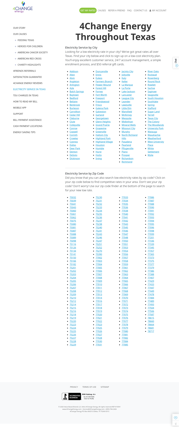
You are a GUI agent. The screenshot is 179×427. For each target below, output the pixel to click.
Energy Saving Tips (24, 132)
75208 (73, 291)
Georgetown (102, 118)
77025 (99, 327)
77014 (99, 297)
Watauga (152, 131)
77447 (151, 287)
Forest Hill (101, 88)
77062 (125, 271)
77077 (125, 321)
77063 (125, 274)
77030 (99, 341)
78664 (151, 324)
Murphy (126, 131)
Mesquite (126, 118)
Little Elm (126, 108)
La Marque (127, 84)
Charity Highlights (29, 64)
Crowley (74, 138)
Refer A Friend (116, 10)
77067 (125, 287)
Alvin (72, 78)
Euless (99, 78)
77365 (151, 254)
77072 (125, 304)
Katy (124, 78)
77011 (99, 287)
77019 (99, 311)
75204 (73, 277)
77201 (151, 237)
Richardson (127, 158)
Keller (125, 81)
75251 (99, 244)
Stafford (152, 108)
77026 (99, 331)
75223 (73, 324)
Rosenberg (153, 78)
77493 (151, 304)
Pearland (126, 145)
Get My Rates (88, 10)
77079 (125, 327)
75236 (99, 217)
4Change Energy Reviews (27, 83)
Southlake (153, 101)
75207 (73, 287)
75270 (99, 250)
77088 (151, 204)
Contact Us (140, 10)
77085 (125, 344)
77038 (125, 210)
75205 (73, 281)
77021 (99, 317)
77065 (125, 281)
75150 (73, 257)
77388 (151, 274)
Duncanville (102, 71)
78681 (151, 327)
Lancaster (127, 94)
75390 (99, 254)
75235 (99, 214)
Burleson (74, 108)
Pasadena (127, 141)
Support (18, 113)
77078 (125, 324)
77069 (125, 294)
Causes (102, 10)
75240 (99, 227)
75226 (73, 334)
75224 (73, 327)
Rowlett (152, 84)
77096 (151, 227)
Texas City (153, 118)
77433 (151, 284)
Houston (100, 145)
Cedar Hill (75, 114)
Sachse (151, 88)
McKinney (127, 114)
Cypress (74, 141)
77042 (125, 220)
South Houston (155, 98)
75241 (99, 230)
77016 (99, 301)
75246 (99, 237)
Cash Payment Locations (27, 126)
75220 (73, 321)
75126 (73, 247)
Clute (72, 121)
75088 (73, 234)
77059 (125, 264)
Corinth (73, 135)
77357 (151, 250)
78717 (151, 331)
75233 (99, 207)
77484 (151, 297)
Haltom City (102, 135)
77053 (125, 247)
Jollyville (126, 74)
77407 (151, 277)
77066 (125, 284)
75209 (73, 294)
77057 (125, 257)
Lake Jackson (128, 91)
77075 (125, 314)
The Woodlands (156, 125)
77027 (99, 334)
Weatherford (154, 138)
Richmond (127, 161)
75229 (73, 344)
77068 (125, 291)
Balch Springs (77, 91)
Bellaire (73, 101)
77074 (125, 311)
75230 (99, 197)
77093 (151, 217)
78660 (151, 321)
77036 (125, 207)
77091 (151, 210)
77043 (125, 224)
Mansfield (127, 111)
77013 (99, 294)
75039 (73, 200)
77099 (151, 234)
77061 (125, 267)
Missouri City (128, 128)
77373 (151, 257)
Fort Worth (101, 94)
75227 (73, 338)
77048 (125, 237)
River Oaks (153, 71)
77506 (151, 311)
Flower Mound (103, 84)
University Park (155, 128)
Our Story (19, 27)
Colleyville (75, 125)
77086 (151, 197)
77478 (151, 294)
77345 (151, 247)
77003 (99, 261)
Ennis (98, 74)
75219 (73, 317)
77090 (151, 207)
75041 (73, 204)
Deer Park (75, 148)
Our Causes (20, 34)
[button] (175, 417)
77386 (151, 271)
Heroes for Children (30, 46)
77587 (151, 314)
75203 (73, 274)
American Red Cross (29, 58)
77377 (151, 264)
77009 (99, 281)
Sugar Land (154, 111)
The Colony (153, 121)
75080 (73, 224)
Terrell (151, 114)
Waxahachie (154, 135)
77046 (125, 230)
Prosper (126, 155)
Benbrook (75, 104)
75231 (99, 200)
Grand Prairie (103, 125)
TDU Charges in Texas (25, 95)
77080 (125, 331)
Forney (99, 91)
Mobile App (19, 107)
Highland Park (103, 138)
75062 (73, 217)
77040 (125, 214)
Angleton (74, 81)
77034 (125, 200)
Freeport (100, 98)
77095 (151, 224)
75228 (73, 341)
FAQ (129, 10)
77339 (151, 244)
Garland (100, 114)
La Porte (126, 88)
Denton (73, 151)
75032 (73, 197)
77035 (125, 204)
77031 (99, 344)
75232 (99, 204)
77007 (99, 274)
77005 (99, 267)
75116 (73, 244)
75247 (99, 240)
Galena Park (102, 108)
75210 (73, 297)
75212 (73, 301)
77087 (151, 200)
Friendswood (102, 101)
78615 (151, 317)
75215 (73, 307)
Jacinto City (127, 71)
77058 (125, 261)
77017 (99, 304)
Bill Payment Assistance (27, 120)
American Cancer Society (33, 52)
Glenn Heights (103, 121)
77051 (125, 244)
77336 (151, 240)
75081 (73, 227)
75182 (73, 264)
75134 (73, 250)
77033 (125, 197)
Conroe (73, 128)
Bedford (74, 98)
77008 (99, 277)
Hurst (99, 151)
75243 (99, 234)
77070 (125, 297)
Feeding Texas (26, 40)
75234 (99, 210)
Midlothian (127, 121)
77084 (125, 341)
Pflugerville (127, 148)
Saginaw (152, 91)
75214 (73, 304)
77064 (125, 277)
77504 (151, 307)
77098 (151, 230)
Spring (151, 104)
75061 (73, 214)
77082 (125, 338)
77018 (99, 307)
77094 (151, 220)
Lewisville (127, 104)
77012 (99, 291)
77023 (99, 324)
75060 (73, 210)
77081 (125, 334)
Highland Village (104, 141)
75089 (73, 237)
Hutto (99, 155)
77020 (99, 314)
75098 (73, 240)
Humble (100, 148)
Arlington (74, 84)
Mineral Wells (129, 125)
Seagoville (153, 94)
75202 (73, 271)
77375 (151, 261)
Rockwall (152, 74)
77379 (151, 267)
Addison (74, 71)
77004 (99, 264)
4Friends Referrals (24, 70)
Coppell (74, 131)
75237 (99, 220)
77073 (125, 307)
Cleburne (74, 118)
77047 (125, 234)
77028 (99, 338)
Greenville (101, 131)
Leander (126, 101)
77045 (125, 227)
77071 (125, 301)
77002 (99, 257)
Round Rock (154, 81)
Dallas (73, 145)
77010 (99, 284)
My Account (159, 10)
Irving (99, 158)
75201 (73, 267)
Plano (125, 151)
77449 (151, 291)
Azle (72, 88)
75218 (73, 314)
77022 (99, 321)
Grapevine (101, 128)
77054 (125, 250)
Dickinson (75, 158)
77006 (99, 271)
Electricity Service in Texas (29, 89)
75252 (99, 247)
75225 (73, 331)
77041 (125, 217)
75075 (73, 220)
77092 (151, 214)
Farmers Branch (104, 81)
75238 (99, 224)
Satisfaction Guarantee (27, 77)
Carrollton (75, 111)
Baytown (74, 94)
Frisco (99, 104)
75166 (73, 261)
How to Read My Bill (25, 101)
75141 (73, 254)
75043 (73, 207)
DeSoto (73, 155)
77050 (125, 240)
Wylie (150, 155)
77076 (125, 317)
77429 (151, 281)
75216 (73, 311)
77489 (151, 301)
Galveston (101, 111)
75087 (73, 230)
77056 (125, 254)
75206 (73, 284)
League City (128, 98)
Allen (72, 74)
